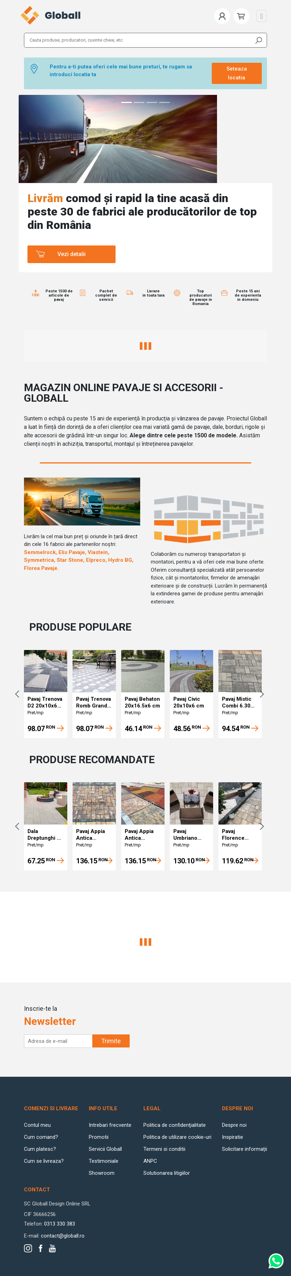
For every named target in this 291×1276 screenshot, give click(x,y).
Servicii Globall (105, 1149)
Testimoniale (103, 1161)
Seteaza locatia (237, 73)
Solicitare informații (244, 1149)
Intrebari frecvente (110, 1125)
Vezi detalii (71, 254)
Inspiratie (232, 1137)
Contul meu (37, 1125)
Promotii (99, 1137)
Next (263, 694)
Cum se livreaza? (44, 1161)
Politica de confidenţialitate (174, 1125)
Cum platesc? (40, 1149)
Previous (18, 694)
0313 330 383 (59, 1224)
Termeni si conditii (164, 1149)
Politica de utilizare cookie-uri (177, 1137)
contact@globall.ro (63, 1236)
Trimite (111, 1041)
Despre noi (234, 1125)
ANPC (150, 1161)
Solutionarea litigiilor (166, 1173)
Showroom (101, 1173)
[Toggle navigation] (261, 16)
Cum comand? (41, 1137)
